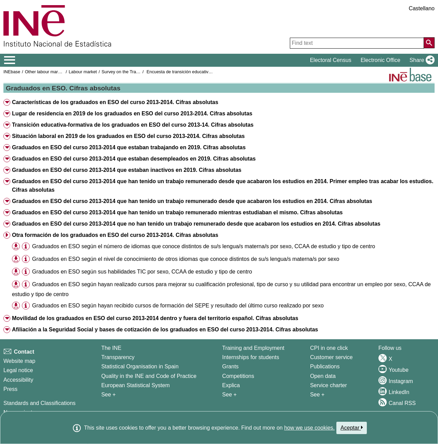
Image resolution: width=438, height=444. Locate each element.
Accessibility (18, 380)
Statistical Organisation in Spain (140, 366)
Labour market (83, 71)
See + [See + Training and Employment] (229, 394)
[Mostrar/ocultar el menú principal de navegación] (9, 60)
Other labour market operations (55, 71)
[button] (421, 60)
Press (10, 389)
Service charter (328, 385)
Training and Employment (253, 348)
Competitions (238, 376)
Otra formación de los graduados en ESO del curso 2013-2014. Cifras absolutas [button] (115, 235)
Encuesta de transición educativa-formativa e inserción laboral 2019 (212, 71)
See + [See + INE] (108, 394)
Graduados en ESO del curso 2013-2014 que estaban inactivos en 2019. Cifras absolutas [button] (127, 170)
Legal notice (18, 370)
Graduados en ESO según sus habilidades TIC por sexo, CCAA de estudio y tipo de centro (142, 272)
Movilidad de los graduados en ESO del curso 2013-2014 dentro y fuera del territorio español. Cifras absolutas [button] (155, 318)
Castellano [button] (422, 8)
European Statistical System (135, 385)
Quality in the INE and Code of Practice (148, 376)
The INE (111, 348)
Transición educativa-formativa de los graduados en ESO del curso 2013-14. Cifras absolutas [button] (133, 125)
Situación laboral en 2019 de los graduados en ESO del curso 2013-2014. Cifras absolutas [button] (128, 136)
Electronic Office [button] (380, 60)
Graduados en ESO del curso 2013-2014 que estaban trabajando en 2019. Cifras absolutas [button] (129, 147)
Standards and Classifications (39, 403)
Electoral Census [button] (330, 60)
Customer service (331, 357)
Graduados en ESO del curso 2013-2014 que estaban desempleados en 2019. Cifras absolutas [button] (134, 159)
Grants (230, 366)
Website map (19, 361)
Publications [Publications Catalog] (324, 366)
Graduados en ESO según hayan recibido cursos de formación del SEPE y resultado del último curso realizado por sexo (178, 305)
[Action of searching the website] (429, 42)
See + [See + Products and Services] (317, 394)
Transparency (117, 357)
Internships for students (250, 357)
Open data (323, 376)
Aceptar (351, 427)
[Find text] (357, 43)
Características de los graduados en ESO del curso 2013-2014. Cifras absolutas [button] (115, 102)
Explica (231, 385)
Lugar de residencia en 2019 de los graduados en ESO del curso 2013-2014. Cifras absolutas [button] (132, 113)
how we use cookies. (309, 428)
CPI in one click (329, 348)
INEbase (11, 71)
